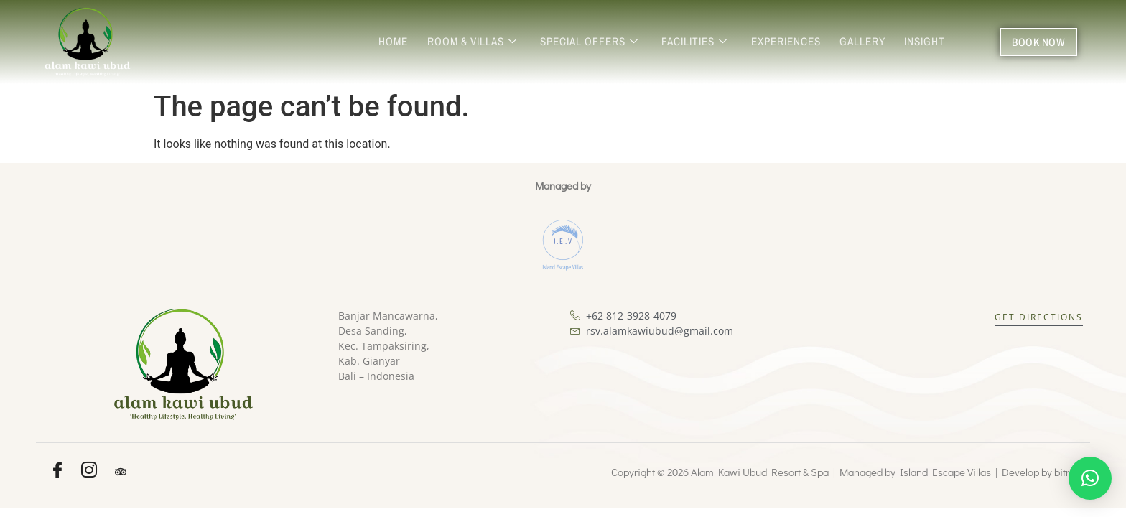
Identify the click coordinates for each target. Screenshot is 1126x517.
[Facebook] (57, 472)
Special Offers (596, 41)
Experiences (789, 41)
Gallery (865, 41)
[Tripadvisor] (120, 472)
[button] (1090, 478)
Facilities (700, 41)
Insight (925, 41)
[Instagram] (89, 472)
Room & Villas (481, 41)
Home (404, 41)
